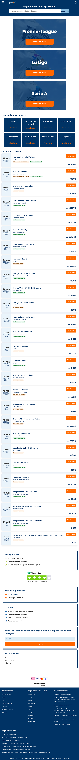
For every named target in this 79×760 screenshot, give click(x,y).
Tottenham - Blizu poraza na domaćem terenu (65, 716)
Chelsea (30, 709)
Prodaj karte (9, 658)
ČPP (3, 700)
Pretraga (65, 11)
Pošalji (40, 644)
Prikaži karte (39, 41)
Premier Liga (31, 694)
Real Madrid (31, 721)
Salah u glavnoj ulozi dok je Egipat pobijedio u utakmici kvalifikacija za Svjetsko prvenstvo (64, 699)
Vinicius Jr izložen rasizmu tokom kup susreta (64, 721)
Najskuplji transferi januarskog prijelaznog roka (16, 749)
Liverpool (30, 712)
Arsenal (30, 706)
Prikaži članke (66, 143)
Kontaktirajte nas (7, 703)
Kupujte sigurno (6, 694)
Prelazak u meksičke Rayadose (11, 740)
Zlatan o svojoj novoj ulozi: (9, 734)
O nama (4, 706)
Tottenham (31, 715)
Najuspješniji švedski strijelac (62, 724)
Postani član (9, 660)
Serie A (30, 700)
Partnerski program (7, 709)
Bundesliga (31, 703)
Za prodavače (12, 653)
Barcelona (31, 718)
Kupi (3, 697)
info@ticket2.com (14, 594)
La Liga (30, 697)
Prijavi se (8, 663)
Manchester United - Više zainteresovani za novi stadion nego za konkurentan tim (64, 710)
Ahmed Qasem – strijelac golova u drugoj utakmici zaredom (64, 705)
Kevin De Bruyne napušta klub (62, 694)
